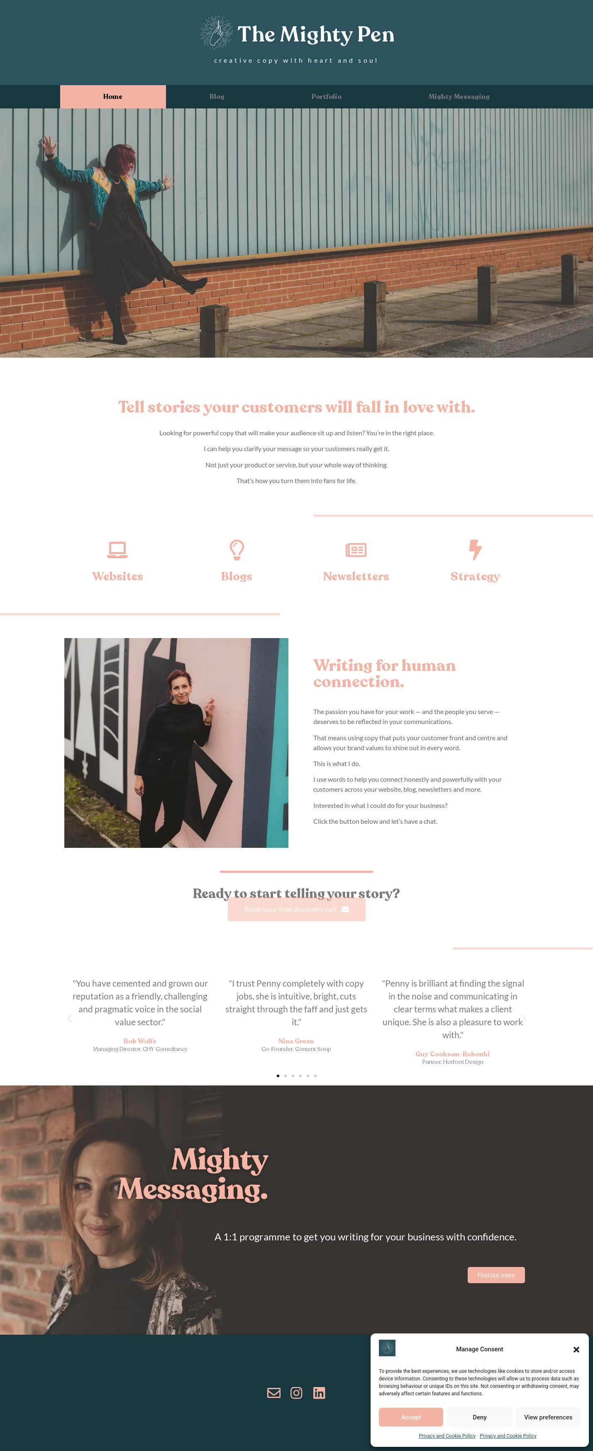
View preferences (548, 1417)
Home (112, 96)
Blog (217, 96)
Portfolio (327, 96)
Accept (411, 1417)
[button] (576, 1349)
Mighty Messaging (459, 96)
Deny (480, 1417)
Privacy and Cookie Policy (447, 1436)
